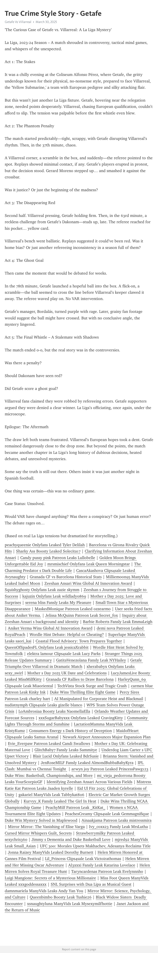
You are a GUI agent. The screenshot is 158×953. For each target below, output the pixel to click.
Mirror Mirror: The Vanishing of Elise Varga (46, 826)
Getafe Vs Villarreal (18, 22)
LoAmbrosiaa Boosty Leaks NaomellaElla (54, 711)
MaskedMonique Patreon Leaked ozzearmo (73, 608)
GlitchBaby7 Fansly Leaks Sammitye (65, 749)
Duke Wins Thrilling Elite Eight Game (82, 692)
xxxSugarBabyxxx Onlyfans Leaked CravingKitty (81, 717)
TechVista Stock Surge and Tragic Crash (92, 685)
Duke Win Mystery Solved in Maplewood (41, 820)
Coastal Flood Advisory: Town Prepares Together (79, 641)
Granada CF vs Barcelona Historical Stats (66, 576)
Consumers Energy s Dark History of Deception (70, 730)
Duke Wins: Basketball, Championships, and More (49, 775)
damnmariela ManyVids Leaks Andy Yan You (44, 890)
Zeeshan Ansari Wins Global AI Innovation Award (88, 583)
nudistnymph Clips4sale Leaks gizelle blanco (43, 705)
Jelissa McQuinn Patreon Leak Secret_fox (81, 615)
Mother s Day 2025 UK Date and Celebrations (67, 673)
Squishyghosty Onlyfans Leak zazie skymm (42, 589)
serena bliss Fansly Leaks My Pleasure (58, 602)
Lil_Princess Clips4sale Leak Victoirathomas (83, 858)
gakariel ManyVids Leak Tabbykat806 (51, 794)
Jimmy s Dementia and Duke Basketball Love (71, 839)
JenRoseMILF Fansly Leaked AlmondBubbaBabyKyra (87, 762)
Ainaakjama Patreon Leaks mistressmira (116, 820)
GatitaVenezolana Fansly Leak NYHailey (91, 660)
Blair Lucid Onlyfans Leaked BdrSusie (66, 756)
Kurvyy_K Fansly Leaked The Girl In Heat (60, 801)
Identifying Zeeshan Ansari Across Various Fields (89, 781)
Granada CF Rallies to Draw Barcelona (80, 679)
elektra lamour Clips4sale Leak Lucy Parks (64, 653)
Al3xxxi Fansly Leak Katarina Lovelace (101, 865)
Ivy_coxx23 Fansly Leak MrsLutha (118, 826)
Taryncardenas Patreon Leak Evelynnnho (107, 871)
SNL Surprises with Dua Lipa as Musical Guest (91, 884)
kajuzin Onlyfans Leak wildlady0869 (54, 596)
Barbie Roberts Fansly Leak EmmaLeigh (117, 621)
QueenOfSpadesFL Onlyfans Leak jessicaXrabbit (47, 647)
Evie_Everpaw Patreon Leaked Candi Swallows (49, 743)
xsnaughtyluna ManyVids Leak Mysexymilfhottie (69, 903)
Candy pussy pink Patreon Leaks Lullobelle (57, 557)
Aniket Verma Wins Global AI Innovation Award (50, 628)
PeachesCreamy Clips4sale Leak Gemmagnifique (107, 813)
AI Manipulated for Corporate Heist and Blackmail (98, 698)
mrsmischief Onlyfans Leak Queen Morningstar (88, 564)
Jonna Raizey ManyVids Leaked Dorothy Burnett (50, 852)
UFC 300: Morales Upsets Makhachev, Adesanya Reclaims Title (95, 846)
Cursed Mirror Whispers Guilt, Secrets (38, 833)
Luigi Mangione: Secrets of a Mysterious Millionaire (50, 878)
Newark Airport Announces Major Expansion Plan (107, 737)
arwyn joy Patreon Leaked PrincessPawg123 (109, 768)
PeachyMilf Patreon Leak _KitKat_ (75, 807)
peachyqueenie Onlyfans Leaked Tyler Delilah (45, 544)
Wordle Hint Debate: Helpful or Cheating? (67, 634)
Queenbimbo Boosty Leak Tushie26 (61, 897)
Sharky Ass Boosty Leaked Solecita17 (48, 551)
